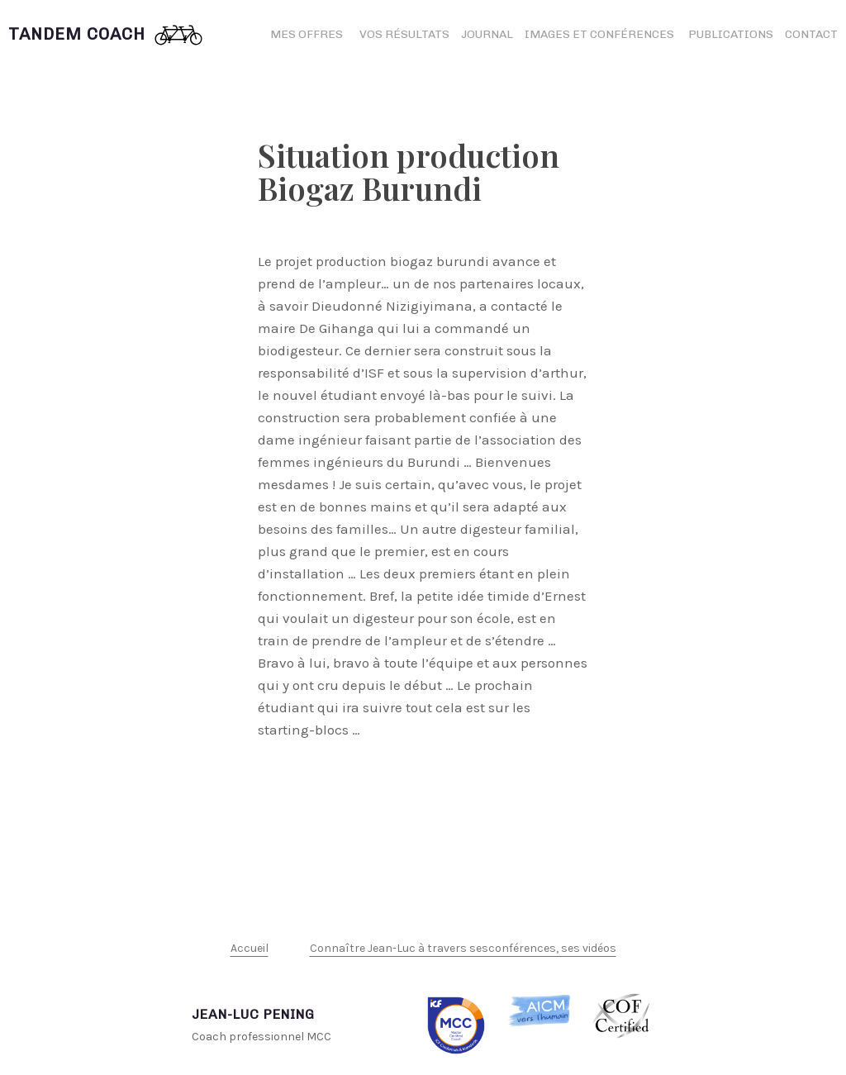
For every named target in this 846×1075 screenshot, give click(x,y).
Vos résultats (404, 34)
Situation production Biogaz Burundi (408, 171)
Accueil (250, 948)
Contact (811, 34)
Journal (487, 34)
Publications (730, 34)
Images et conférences (601, 34)
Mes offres (306, 34)
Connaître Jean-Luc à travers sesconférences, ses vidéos (463, 948)
